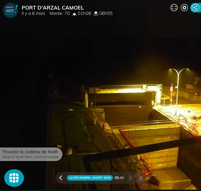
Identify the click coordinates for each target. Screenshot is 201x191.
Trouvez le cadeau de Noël (29, 151)
